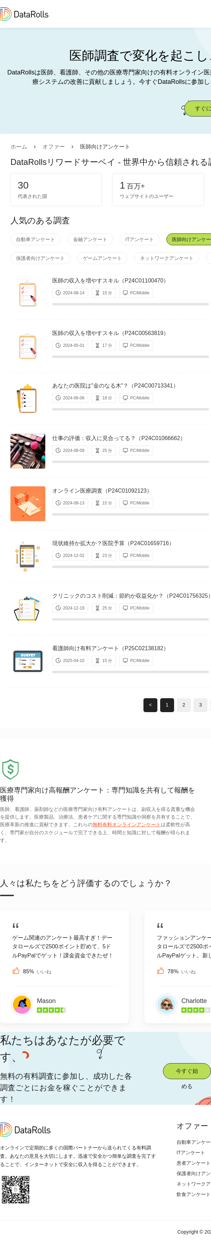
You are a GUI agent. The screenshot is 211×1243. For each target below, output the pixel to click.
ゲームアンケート (102, 258)
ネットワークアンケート (167, 258)
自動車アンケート (35, 239)
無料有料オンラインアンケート (127, 824)
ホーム (18, 147)
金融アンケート (90, 239)
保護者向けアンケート (40, 258)
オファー (53, 147)
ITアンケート (139, 239)
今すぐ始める (187, 1073)
